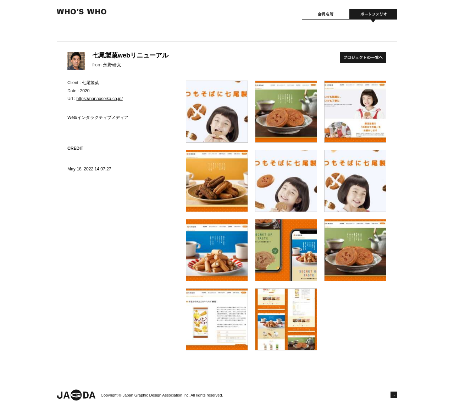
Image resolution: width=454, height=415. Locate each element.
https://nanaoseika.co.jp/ (100, 98)
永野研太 (112, 64)
